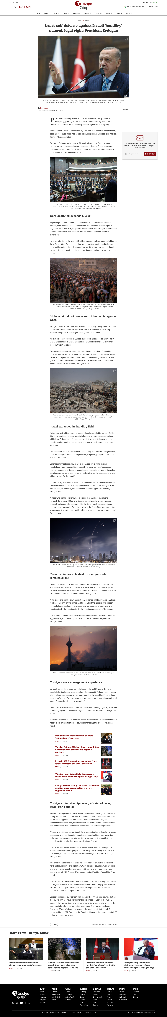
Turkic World (56, 994)
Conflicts (68, 999)
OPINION (119, 13)
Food (94, 1002)
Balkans (54, 999)
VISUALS (129, 13)
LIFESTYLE (87, 13)
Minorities (43, 1002)
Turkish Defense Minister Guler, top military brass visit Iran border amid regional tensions (77, 749)
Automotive (84, 1005)
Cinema (109, 994)
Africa (68, 991)
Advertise (88, 1012)
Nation (87, 20)
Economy (83, 991)
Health (95, 994)
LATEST (37, 13)
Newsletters (54, 1012)
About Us (45, 1012)
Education (96, 991)
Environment (97, 997)
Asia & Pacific (70, 997)
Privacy (79, 1012)
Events (109, 999)
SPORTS (109, 13)
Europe (54, 991)
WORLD (65, 13)
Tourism (82, 999)
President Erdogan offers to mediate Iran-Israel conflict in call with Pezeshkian (76, 762)
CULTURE (99, 13)
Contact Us (65, 1012)
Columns (136, 991)
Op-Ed (135, 994)
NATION (47, 13)
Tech (81, 1002)
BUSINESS (76, 13)
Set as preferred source (134, 7)
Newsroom (44, 108)
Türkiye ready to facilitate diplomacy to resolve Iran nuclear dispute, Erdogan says (76, 775)
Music (109, 997)
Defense (42, 994)
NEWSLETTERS (152, 6)
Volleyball (122, 997)
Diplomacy (43, 997)
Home (79, 20)
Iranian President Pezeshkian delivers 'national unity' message (74, 736)
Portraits (110, 1002)
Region (57, 741)
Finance (82, 994)
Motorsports (123, 999)
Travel (95, 999)
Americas (69, 994)
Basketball (122, 994)
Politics (42, 991)
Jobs (73, 1012)
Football (122, 991)
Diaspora (43, 999)
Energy (82, 997)
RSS (95, 1012)
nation (25, 7)
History (109, 991)
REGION (56, 13)
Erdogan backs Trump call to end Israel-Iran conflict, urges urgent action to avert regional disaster (77, 788)
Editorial (135, 997)
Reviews (110, 1005)
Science (96, 1005)
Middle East (56, 997)
